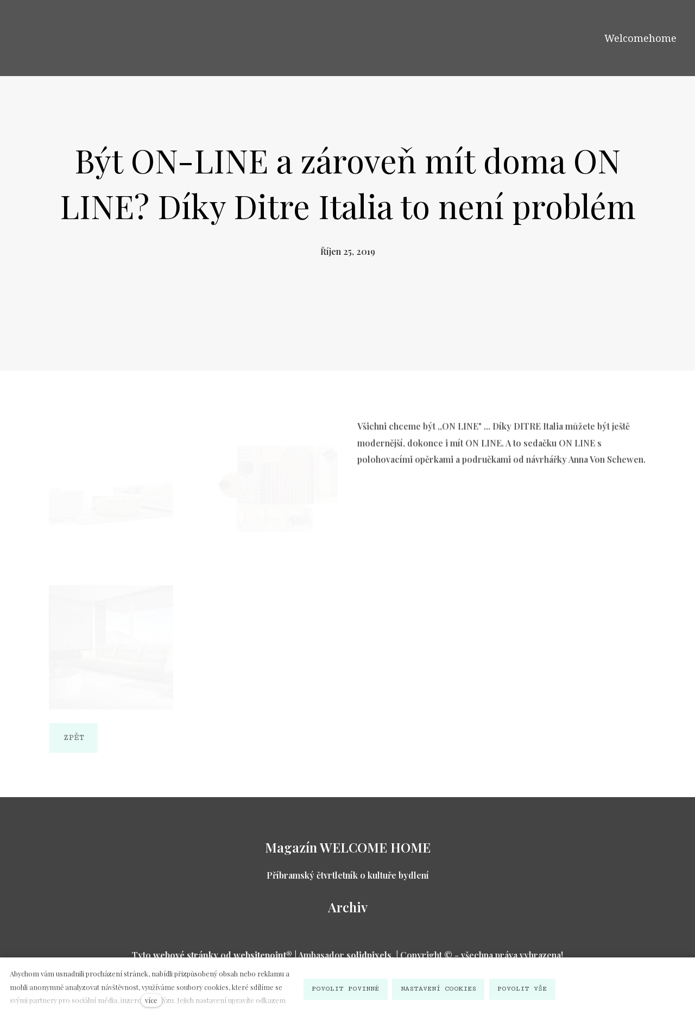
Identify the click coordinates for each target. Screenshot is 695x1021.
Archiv (348, 907)
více (151, 1000)
